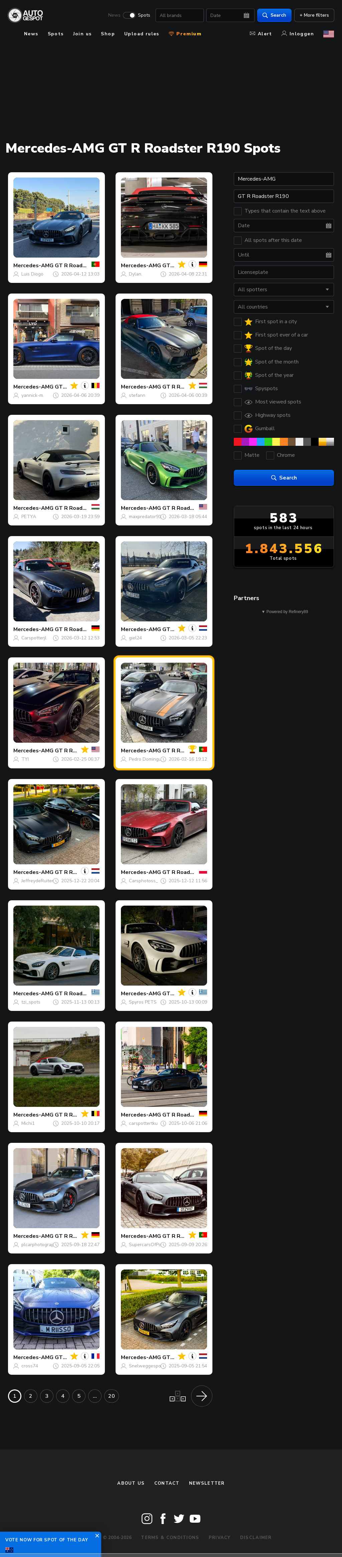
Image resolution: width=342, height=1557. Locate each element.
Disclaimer (256, 1538)
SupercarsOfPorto (148, 1244)
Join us (82, 34)
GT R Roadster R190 (82, 265)
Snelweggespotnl (148, 1366)
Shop (108, 34)
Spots (144, 15)
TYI (25, 759)
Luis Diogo (32, 274)
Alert (261, 34)
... (95, 1396)
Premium (185, 34)
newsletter (207, 1483)
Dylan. (135, 274)
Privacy (220, 1538)
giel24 (135, 638)
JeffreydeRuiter (37, 881)
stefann (137, 395)
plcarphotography (40, 1244)
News (114, 15)
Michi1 (28, 1123)
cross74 (29, 1366)
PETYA (28, 516)
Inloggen (298, 34)
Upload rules (141, 34)
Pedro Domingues (147, 759)
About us (131, 1483)
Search (274, 15)
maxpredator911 (146, 516)
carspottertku (143, 1123)
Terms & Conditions (170, 1538)
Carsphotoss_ (143, 881)
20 (111, 1396)
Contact (167, 1483)
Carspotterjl (33, 638)
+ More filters (314, 15)
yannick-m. (32, 395)
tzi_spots (30, 1002)
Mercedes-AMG (33, 265)
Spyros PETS (143, 1002)
